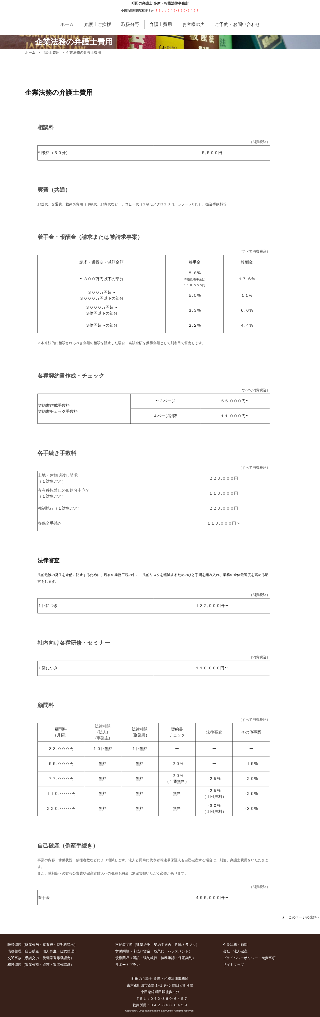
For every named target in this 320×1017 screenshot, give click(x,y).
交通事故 (15, 958)
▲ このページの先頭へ (301, 917)
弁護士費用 (161, 24)
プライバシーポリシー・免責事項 (249, 958)
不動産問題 (124, 945)
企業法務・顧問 (235, 945)
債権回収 (122, 958)
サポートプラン (127, 965)
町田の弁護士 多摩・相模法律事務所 (160, 3)
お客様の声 (193, 24)
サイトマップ (233, 965)
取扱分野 (130, 24)
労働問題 (122, 951)
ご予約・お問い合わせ (237, 24)
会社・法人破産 (235, 951)
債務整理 (15, 951)
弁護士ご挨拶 (97, 24)
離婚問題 (15, 945)
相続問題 (15, 965)
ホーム (67, 24)
